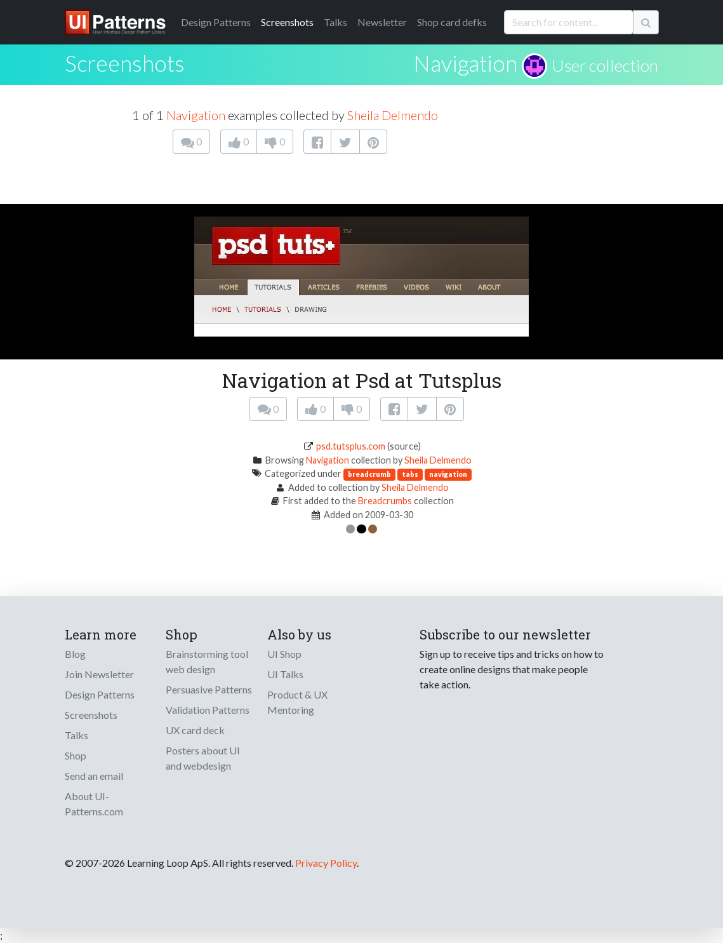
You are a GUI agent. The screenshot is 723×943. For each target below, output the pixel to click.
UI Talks (285, 674)
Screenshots (287, 22)
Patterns (216, 22)
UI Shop (284, 654)
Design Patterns (100, 694)
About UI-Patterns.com (94, 803)
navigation (448, 474)
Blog (75, 654)
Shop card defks (452, 22)
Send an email (94, 776)
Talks (335, 22)
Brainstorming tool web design (207, 661)
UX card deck (195, 730)
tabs (410, 474)
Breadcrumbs (385, 500)
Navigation (465, 63)
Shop (75, 755)
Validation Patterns (207, 710)
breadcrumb (369, 474)
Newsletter (382, 22)
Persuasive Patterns (209, 689)
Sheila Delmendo (392, 115)
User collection (605, 65)
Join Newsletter (99, 674)
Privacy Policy (326, 863)
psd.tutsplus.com (350, 446)
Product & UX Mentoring (297, 702)
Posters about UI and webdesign (203, 758)
